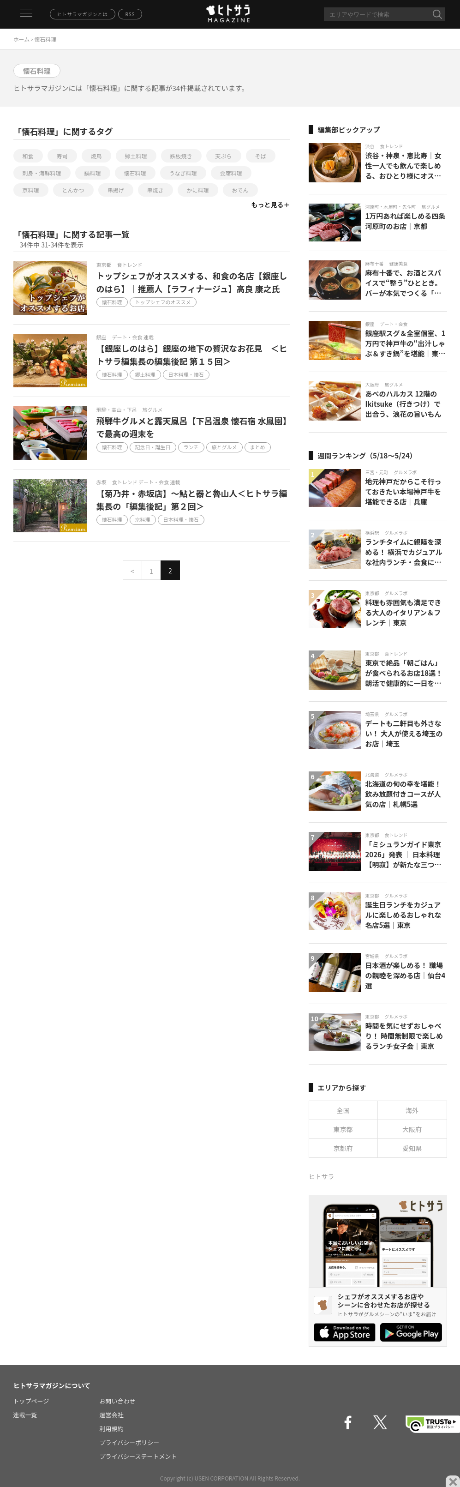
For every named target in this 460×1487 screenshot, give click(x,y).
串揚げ (116, 190)
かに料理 (198, 190)
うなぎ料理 (183, 173)
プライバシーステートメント (138, 1456)
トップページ (31, 1401)
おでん (240, 190)
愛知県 (412, 1148)
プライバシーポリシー (130, 1442)
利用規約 (112, 1428)
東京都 (343, 1129)
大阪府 (412, 1129)
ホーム (21, 39)
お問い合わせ (118, 1401)
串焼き (155, 190)
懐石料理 (135, 173)
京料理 (31, 190)
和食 (28, 156)
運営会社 (112, 1414)
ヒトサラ (322, 1176)
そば (260, 156)
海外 (412, 1110)
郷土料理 (136, 156)
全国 (343, 1110)
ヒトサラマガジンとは (82, 14)
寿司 (62, 156)
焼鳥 (96, 156)
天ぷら (223, 156)
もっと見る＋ (270, 204)
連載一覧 (25, 1414)
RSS (130, 14)
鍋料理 (92, 173)
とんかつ (73, 190)
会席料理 (231, 173)
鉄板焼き (181, 156)
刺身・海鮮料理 (42, 173)
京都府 (343, 1148)
